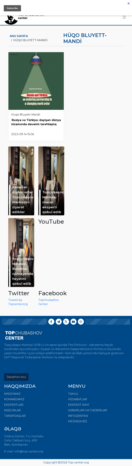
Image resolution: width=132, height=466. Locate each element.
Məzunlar (12, 410)
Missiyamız (12, 393)
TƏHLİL (73, 393)
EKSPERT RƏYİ (78, 404)
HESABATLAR (77, 399)
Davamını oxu (16, 377)
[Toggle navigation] (124, 17)
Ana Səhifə (19, 36)
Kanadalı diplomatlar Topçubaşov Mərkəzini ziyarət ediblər (23, 199)
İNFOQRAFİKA (78, 415)
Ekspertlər (13, 404)
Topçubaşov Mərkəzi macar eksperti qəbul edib (53, 202)
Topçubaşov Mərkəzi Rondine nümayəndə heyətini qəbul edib (23, 271)
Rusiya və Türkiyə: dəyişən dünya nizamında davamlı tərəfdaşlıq (36, 122)
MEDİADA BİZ (77, 421)
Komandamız (14, 399)
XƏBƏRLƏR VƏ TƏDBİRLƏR (87, 410)
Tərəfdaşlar (15, 415)
